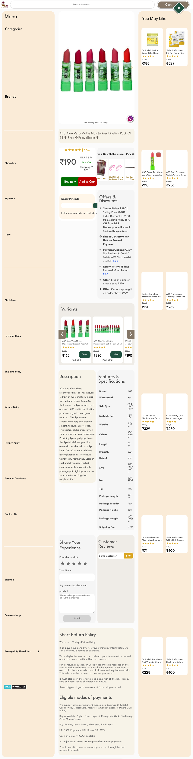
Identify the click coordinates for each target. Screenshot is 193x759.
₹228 (146, 624)
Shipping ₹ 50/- (86, 168)
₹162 (66, 355)
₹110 (145, 175)
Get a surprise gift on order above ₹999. (117, 291)
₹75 (144, 508)
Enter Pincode (70, 199)
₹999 (144, 396)
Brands (10, 91)
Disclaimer (10, 278)
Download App (13, 568)
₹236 (170, 175)
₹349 (144, 284)
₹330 (97, 355)
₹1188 (96, 351)
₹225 (144, 60)
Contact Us (11, 475)
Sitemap (9, 535)
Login (8, 218)
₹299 (169, 172)
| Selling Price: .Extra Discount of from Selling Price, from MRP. (117, 219)
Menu (11, 17)
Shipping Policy (13, 344)
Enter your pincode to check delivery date (83, 213)
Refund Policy (12, 376)
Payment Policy (13, 311)
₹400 (168, 508)
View (84, 354)
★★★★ (171, 392)
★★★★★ (68, 347)
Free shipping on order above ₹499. (116, 282)
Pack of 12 (107, 360)
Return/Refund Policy (116, 270)
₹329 (146, 400)
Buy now (70, 181)
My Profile (10, 185)
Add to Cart (87, 181)
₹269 (170, 287)
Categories (13, 29)
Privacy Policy (12, 409)
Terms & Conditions (15, 442)
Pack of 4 (76, 360)
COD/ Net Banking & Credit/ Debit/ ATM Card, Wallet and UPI (117, 255)
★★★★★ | (78, 150)
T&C (115, 261)
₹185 (145, 63)
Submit (77, 618)
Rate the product (68, 557)
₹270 (170, 400)
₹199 (144, 172)
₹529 (170, 63)
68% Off (86, 162)
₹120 (146, 287)
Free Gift (77, 705)
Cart (168, 4)
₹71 (144, 512)
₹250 (144, 620)
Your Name (65, 570)
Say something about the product (73, 588)
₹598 (168, 60)
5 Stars (88, 150)
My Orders (10, 152)
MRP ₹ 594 (86, 157)
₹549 (168, 284)
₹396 (64, 351)
